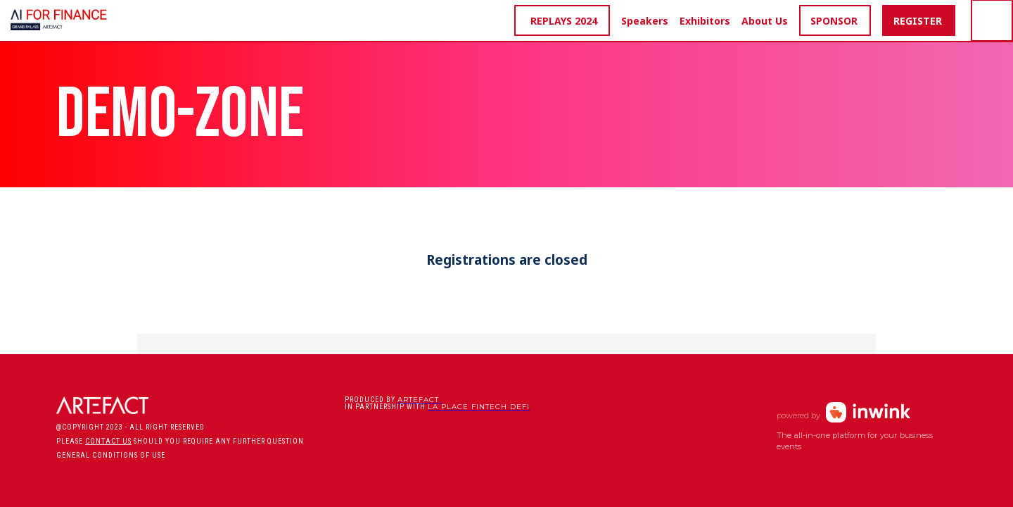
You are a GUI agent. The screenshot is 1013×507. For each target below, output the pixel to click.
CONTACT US (108, 441)
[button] (562, 20)
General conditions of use (110, 455)
